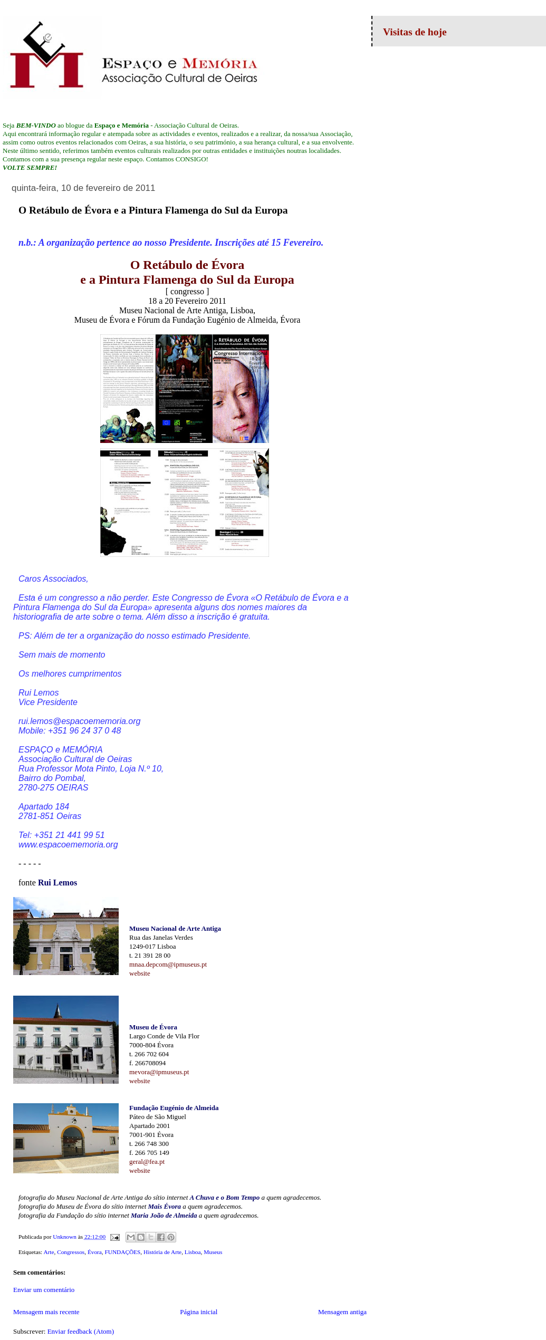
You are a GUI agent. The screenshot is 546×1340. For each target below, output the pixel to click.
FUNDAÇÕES (123, 1252)
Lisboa (193, 1252)
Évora (95, 1252)
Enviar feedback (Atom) (80, 1331)
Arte (48, 1252)
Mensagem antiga (342, 1312)
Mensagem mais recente (46, 1312)
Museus (213, 1252)
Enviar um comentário (43, 1290)
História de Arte (162, 1252)
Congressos (70, 1252)
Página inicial (198, 1312)
